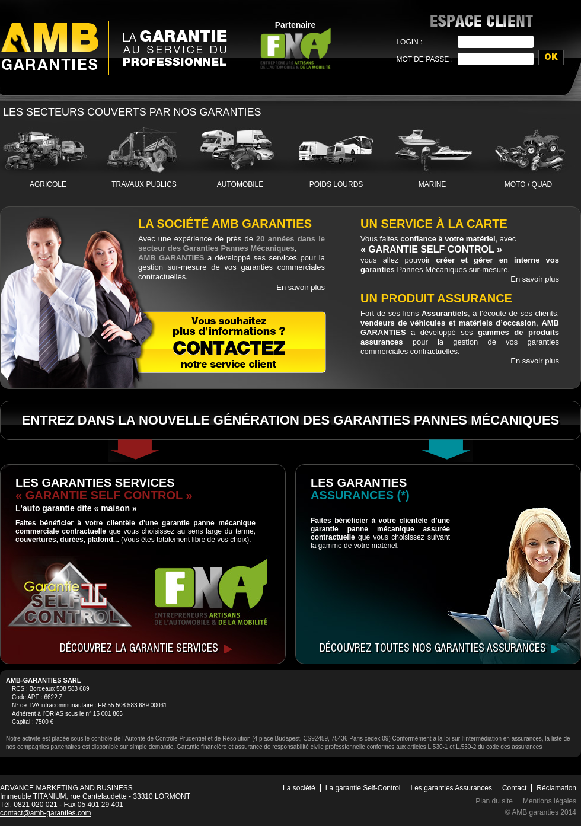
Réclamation (556, 788)
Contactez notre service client (229, 341)
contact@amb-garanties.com (45, 813)
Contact (514, 788)
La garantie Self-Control (363, 788)
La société (299, 788)
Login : (409, 42)
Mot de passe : (424, 59)
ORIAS (54, 713)
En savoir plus (300, 287)
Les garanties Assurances (451, 788)
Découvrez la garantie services (139, 649)
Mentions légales (549, 801)
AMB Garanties (50, 46)
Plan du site (494, 801)
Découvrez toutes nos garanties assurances (433, 649)
